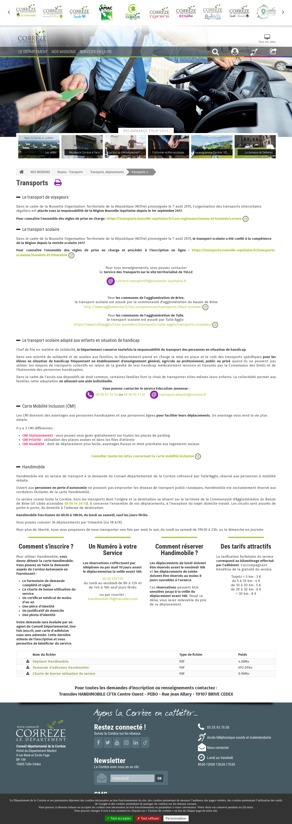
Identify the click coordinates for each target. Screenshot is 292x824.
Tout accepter (119, 818)
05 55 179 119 (113, 579)
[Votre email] (132, 778)
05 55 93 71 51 (134, 394)
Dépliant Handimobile (51, 661)
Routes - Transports (70, 172)
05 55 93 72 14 (107, 394)
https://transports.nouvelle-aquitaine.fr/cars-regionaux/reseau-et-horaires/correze (175, 218)
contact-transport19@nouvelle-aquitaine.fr (151, 281)
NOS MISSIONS (40, 172)
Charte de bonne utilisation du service (64, 674)
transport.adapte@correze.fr (182, 394)
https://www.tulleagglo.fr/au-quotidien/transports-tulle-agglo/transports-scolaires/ (143, 324)
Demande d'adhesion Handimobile (61, 667)
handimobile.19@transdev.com (112, 599)
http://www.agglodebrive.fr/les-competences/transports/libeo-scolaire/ (143, 307)
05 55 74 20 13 (75, 503)
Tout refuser (148, 818)
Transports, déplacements (107, 172)
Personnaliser (176, 818)
